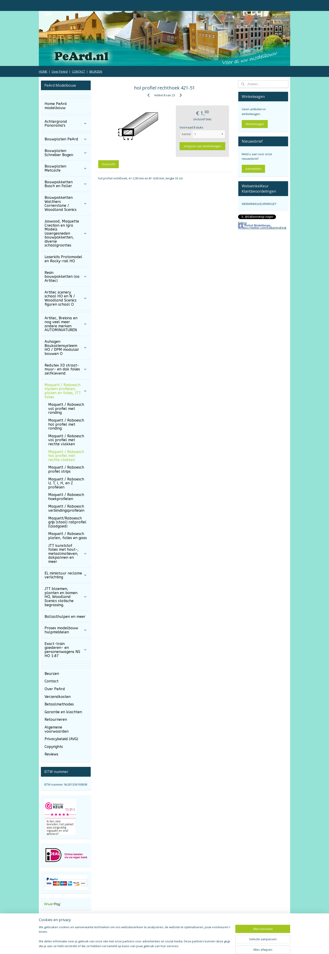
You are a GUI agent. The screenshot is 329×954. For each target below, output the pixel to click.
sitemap (150, 945)
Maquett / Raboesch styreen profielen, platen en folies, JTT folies (66, 391)
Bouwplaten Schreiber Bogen (66, 153)
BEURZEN (95, 71)
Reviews (51, 754)
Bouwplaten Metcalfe (66, 168)
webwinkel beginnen (177, 945)
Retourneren (56, 719)
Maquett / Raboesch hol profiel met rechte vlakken (66, 456)
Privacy (247, 927)
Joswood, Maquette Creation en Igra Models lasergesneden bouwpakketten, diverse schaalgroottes (66, 233)
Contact (51, 681)
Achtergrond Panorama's (66, 123)
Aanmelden (253, 169)
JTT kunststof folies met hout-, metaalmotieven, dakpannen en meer (67, 553)
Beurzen (52, 673)
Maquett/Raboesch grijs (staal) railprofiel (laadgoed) (67, 522)
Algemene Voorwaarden (159, 927)
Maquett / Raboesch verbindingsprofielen (66, 508)
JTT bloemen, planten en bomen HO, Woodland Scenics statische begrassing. (66, 597)
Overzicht (108, 164)
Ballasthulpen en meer (65, 616)
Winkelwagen (254, 124)
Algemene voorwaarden (57, 729)
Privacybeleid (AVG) (61, 739)
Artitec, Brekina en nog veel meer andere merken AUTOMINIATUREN (66, 324)
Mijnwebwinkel (217, 945)
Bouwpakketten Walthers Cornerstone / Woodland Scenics (66, 203)
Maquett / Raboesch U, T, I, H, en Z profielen (66, 483)
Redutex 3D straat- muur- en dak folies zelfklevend (66, 369)
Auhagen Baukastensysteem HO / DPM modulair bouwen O (66, 347)
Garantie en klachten (63, 712)
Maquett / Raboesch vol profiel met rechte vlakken (66, 440)
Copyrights (54, 746)
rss (160, 945)
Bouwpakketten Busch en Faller (66, 184)
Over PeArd (60, 71)
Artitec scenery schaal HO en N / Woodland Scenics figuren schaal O (66, 298)
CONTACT (78, 71)
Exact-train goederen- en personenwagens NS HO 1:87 (66, 650)
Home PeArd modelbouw (56, 106)
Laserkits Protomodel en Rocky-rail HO (63, 259)
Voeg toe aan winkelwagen (202, 146)
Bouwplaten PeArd (66, 139)
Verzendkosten (58, 697)
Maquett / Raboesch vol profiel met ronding (66, 408)
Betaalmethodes (59, 704)
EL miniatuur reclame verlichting (66, 575)
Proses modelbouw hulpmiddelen (66, 630)
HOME (43, 71)
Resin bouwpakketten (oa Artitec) (66, 276)
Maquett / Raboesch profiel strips (66, 469)
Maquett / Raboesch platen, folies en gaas (67, 536)
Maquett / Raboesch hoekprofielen (66, 497)
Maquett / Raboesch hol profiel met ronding (66, 424)
